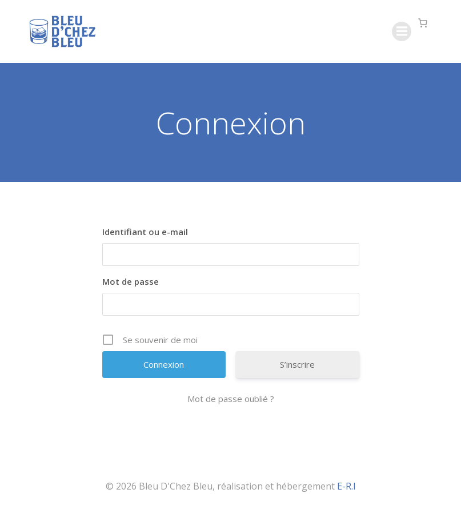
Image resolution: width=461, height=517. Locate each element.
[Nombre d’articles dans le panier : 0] (422, 22)
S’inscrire (297, 364)
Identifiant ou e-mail (145, 231)
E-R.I (346, 486)
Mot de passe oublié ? (230, 398)
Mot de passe (130, 281)
